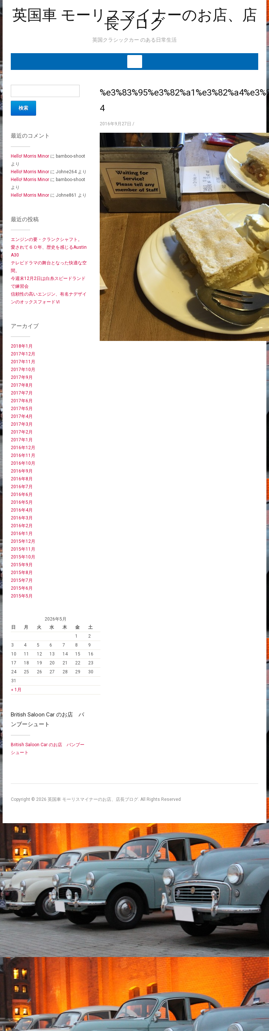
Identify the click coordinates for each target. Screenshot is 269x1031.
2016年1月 (22, 533)
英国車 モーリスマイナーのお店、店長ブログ (134, 19)
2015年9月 (22, 564)
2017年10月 (23, 369)
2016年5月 (22, 502)
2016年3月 (22, 518)
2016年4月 (22, 510)
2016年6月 (22, 494)
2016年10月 (23, 463)
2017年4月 (22, 416)
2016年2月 (22, 525)
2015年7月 (22, 580)
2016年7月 (22, 486)
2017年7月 (22, 393)
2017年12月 (23, 354)
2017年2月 (22, 432)
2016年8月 (22, 478)
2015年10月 (23, 557)
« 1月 (16, 689)
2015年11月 (23, 549)
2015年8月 (22, 572)
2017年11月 (23, 361)
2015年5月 (22, 596)
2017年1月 (22, 439)
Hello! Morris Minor (30, 156)
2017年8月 (22, 385)
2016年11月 (23, 455)
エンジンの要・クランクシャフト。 (46, 239)
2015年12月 (23, 541)
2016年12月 (23, 447)
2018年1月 (22, 346)
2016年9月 (22, 471)
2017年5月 (22, 408)
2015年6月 (22, 588)
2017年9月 (22, 377)
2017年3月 (22, 424)
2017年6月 (22, 400)
